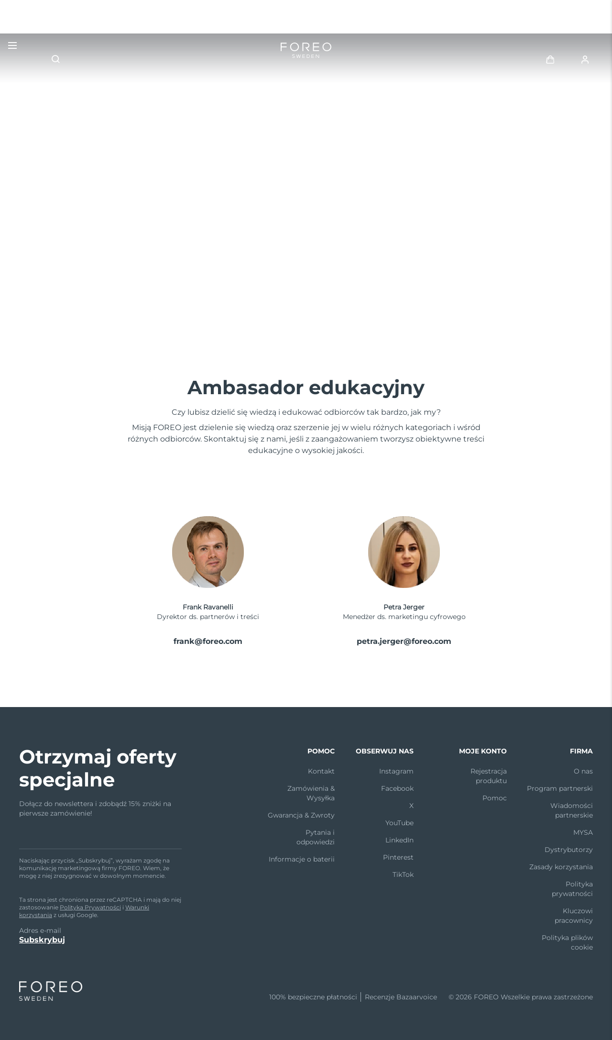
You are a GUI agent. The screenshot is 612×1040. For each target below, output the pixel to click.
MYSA (583, 832)
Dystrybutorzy (569, 849)
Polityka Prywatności (90, 907)
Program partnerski (560, 788)
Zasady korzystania (561, 867)
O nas (583, 771)
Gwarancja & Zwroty (301, 815)
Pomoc (494, 798)
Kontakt (321, 771)
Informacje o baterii (302, 859)
